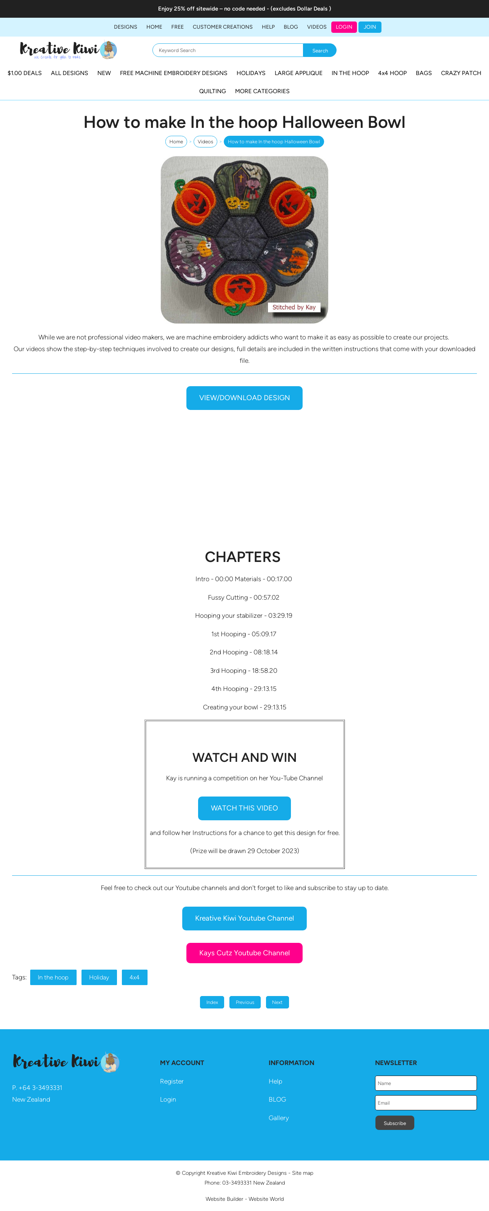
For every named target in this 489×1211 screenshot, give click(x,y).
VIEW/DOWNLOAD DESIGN (244, 397)
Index (212, 1002)
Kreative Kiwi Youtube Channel (244, 918)
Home (154, 27)
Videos (317, 27)
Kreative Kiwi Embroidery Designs (247, 1173)
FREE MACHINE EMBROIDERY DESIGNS (174, 73)
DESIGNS (125, 27)
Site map (302, 1173)
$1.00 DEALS (25, 73)
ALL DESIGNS (69, 73)
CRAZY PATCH (461, 73)
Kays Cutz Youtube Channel (244, 953)
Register (172, 1081)
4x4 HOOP (392, 73)
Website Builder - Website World (245, 1199)
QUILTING (212, 91)
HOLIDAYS (251, 73)
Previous (245, 1002)
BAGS (424, 73)
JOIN (370, 27)
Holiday (99, 977)
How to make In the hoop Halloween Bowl (274, 141)
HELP (268, 27)
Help (275, 1081)
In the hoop (53, 977)
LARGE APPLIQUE (299, 73)
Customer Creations (223, 27)
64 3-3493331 (42, 1087)
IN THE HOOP (350, 73)
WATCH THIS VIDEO (244, 808)
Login (344, 27)
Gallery (279, 1118)
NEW (104, 73)
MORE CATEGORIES (262, 91)
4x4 (134, 977)
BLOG (291, 27)
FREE (177, 27)
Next (277, 1002)
